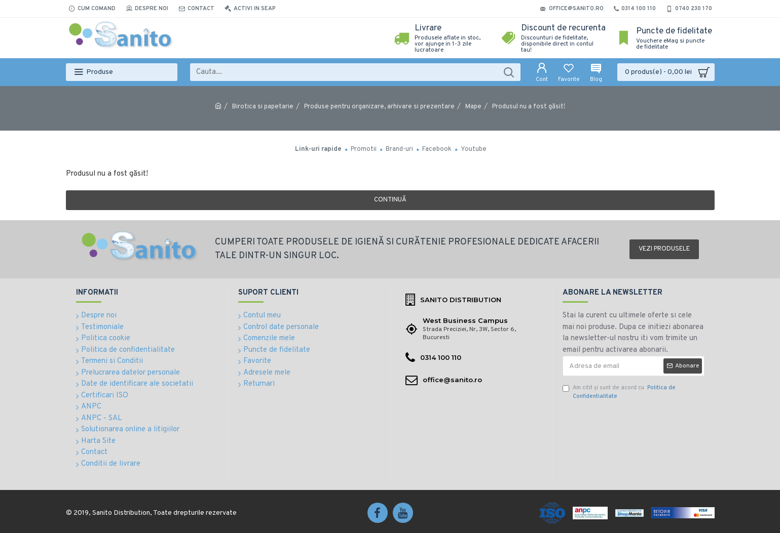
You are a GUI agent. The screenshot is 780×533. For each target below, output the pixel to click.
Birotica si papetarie (262, 107)
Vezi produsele (664, 249)
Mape (473, 107)
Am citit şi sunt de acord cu (619, 392)
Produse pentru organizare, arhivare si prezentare (379, 107)
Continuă (390, 200)
